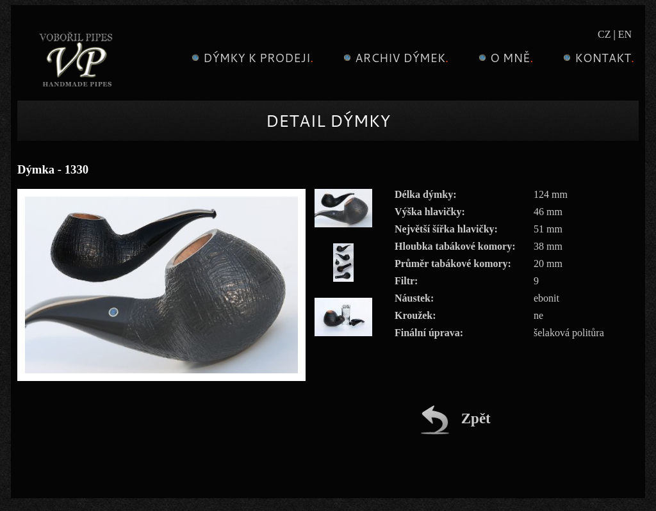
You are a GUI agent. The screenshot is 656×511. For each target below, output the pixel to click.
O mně (504, 57)
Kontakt (597, 57)
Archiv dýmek (394, 57)
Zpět (455, 418)
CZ (604, 34)
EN (625, 34)
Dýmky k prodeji (251, 57)
